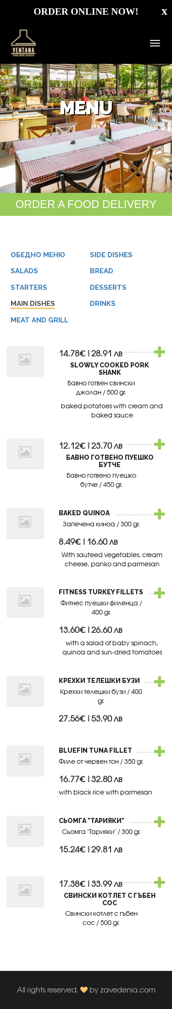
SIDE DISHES (111, 255)
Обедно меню (38, 255)
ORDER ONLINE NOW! (86, 11)
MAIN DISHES (33, 303)
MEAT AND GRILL (39, 320)
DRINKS (103, 303)
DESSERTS (108, 287)
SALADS (24, 271)
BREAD (101, 271)
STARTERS (29, 287)
